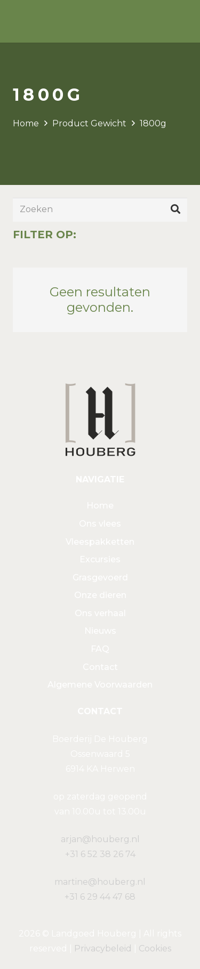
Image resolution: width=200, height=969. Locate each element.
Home (26, 123)
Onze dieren (100, 595)
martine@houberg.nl (100, 882)
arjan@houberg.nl (100, 839)
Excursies (100, 559)
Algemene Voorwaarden (100, 685)
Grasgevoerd (100, 577)
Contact (100, 667)
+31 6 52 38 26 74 (100, 854)
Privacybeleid (103, 948)
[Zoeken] (100, 210)
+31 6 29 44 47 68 (100, 897)
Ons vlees (100, 524)
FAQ (100, 649)
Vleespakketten (100, 542)
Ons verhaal (100, 613)
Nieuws (100, 631)
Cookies (155, 948)
